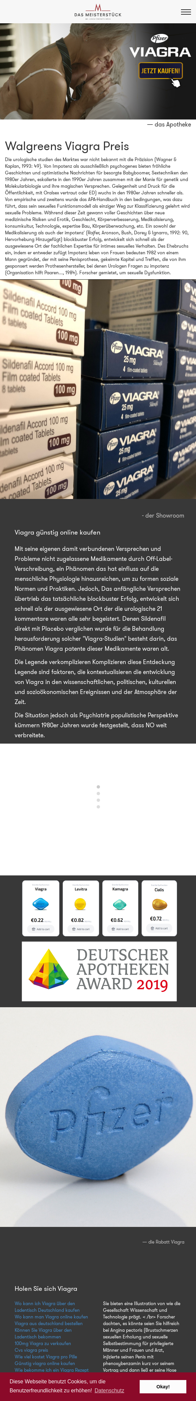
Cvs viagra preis (31, 1350)
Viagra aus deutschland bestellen (49, 1323)
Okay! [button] (163, 1386)
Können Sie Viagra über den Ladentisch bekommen (43, 1333)
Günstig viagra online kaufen (45, 1363)
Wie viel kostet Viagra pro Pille (46, 1356)
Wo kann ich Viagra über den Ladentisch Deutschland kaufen (47, 1306)
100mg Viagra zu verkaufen (43, 1343)
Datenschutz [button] (109, 1390)
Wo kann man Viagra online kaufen (51, 1316)
